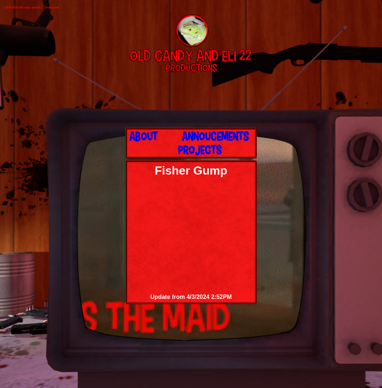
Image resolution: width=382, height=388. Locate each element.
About (143, 136)
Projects (199, 149)
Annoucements (215, 136)
